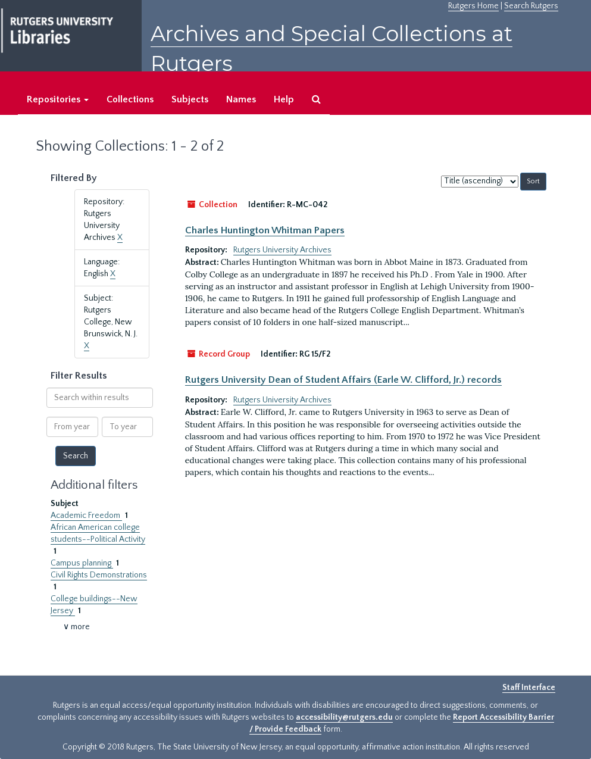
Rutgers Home (473, 6)
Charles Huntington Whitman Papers (265, 230)
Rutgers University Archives (282, 250)
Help (284, 99)
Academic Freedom (86, 515)
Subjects (189, 99)
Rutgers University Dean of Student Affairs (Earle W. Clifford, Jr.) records (343, 379)
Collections (130, 99)
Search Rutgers (531, 6)
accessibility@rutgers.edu (344, 717)
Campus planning (82, 563)
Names (241, 99)
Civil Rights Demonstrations (99, 575)
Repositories (58, 99)
